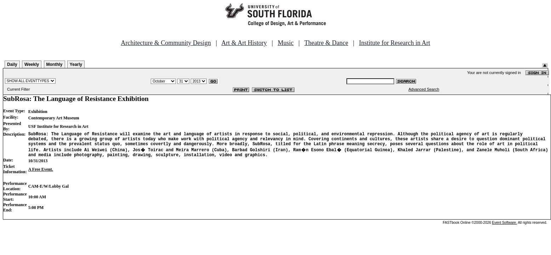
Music (286, 42)
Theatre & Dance (326, 42)
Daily (12, 64)
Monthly (54, 64)
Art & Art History (244, 42)
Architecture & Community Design (166, 42)
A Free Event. (40, 173)
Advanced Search (423, 89)
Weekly (31, 64)
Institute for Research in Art (394, 42)
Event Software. (504, 227)
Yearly (76, 64)
